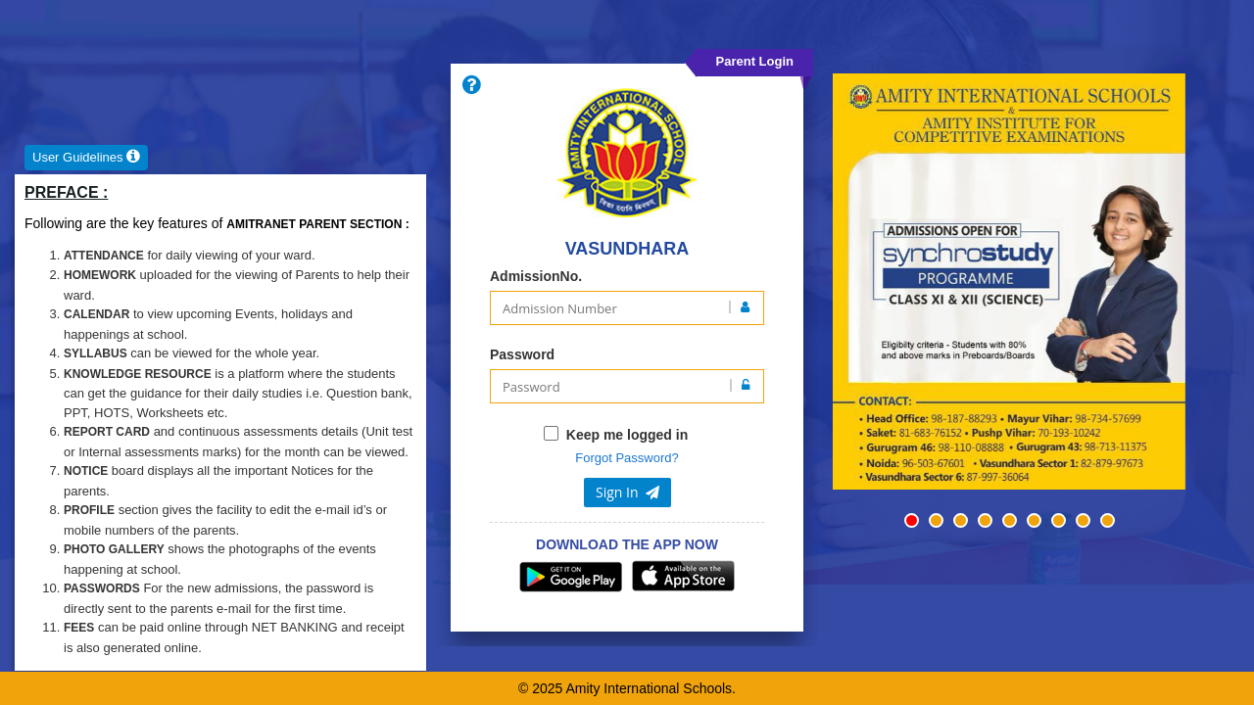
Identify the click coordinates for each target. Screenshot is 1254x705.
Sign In (627, 492)
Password (522, 354)
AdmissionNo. (536, 276)
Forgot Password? (627, 457)
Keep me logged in (627, 435)
